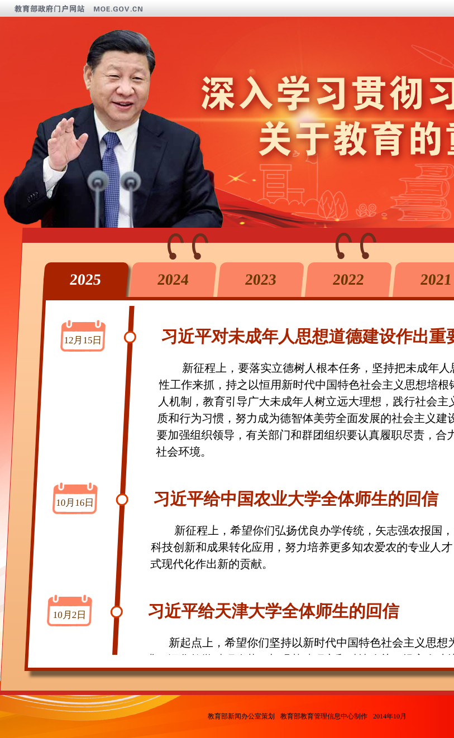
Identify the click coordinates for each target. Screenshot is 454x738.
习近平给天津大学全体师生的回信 (273, 611)
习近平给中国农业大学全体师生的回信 (296, 499)
